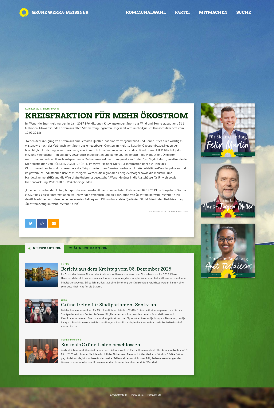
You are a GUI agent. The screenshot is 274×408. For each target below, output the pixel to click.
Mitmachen (213, 12)
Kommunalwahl (146, 12)
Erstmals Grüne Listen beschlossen (100, 344)
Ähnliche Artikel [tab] (90, 248)
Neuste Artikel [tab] (47, 248)
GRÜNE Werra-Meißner (60, 12)
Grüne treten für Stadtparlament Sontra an (108, 304)
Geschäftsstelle (118, 395)
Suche (243, 12)
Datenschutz (154, 395)
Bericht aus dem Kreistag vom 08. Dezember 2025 (116, 269)
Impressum (137, 395)
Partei (182, 12)
